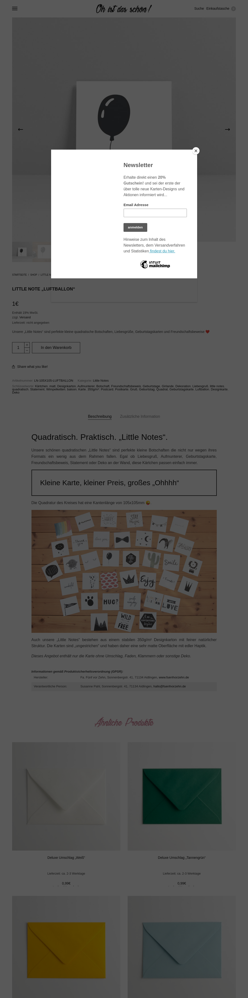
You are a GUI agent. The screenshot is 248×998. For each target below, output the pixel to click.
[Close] (196, 150)
